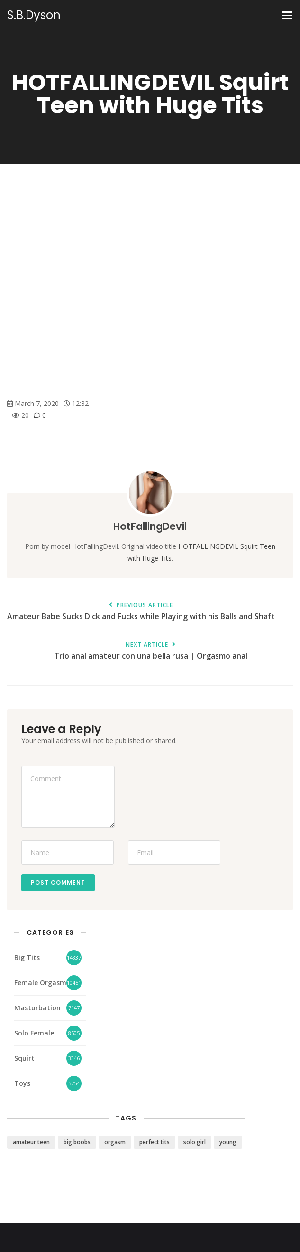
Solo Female (34, 1032)
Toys (22, 1083)
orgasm (115, 1142)
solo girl (194, 1142)
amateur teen (31, 1142)
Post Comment (58, 882)
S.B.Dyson (34, 15)
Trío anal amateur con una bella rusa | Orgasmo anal (150, 651)
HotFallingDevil (150, 526)
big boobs (77, 1142)
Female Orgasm (40, 982)
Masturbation (37, 1007)
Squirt (24, 1058)
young (227, 1142)
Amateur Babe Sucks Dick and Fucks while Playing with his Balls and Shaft (141, 611)
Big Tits (27, 957)
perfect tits (154, 1142)
